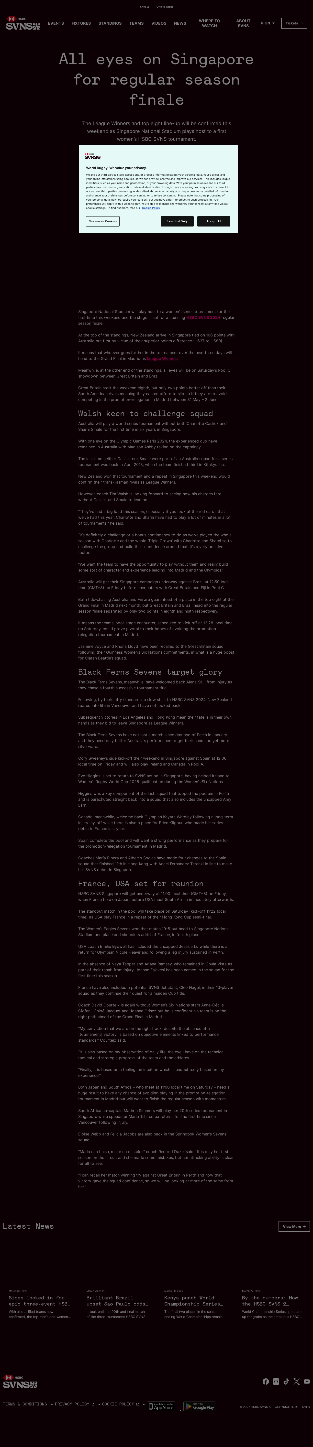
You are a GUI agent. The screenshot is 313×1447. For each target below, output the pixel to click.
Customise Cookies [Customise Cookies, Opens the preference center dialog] (103, 221)
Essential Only (177, 221)
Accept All (213, 221)
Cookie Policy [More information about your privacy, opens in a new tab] (151, 208)
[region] (158, 189)
